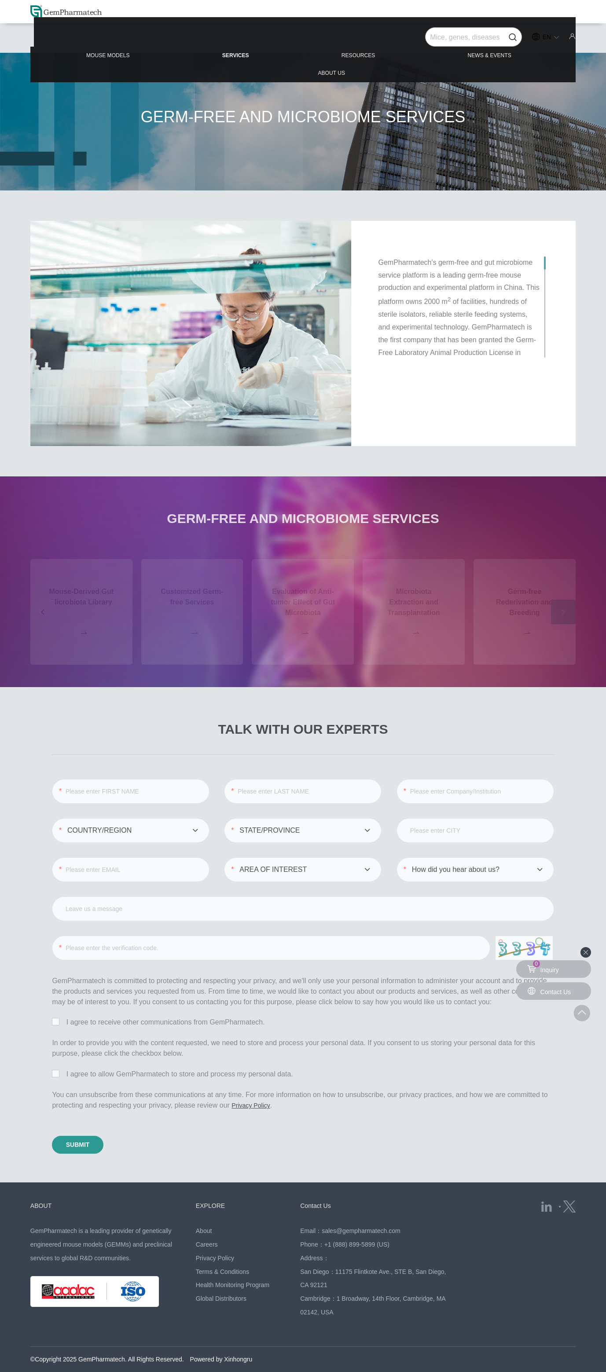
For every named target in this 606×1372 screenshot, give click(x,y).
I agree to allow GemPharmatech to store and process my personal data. (172, 1053)
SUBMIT (92, 1126)
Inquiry (544, 966)
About (204, 1212)
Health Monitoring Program (232, 1266)
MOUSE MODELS (81, 40)
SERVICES (195, 40)
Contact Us (317, 1187)
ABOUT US (536, 40)
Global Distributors (221, 1280)
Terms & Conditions (222, 1252)
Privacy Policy (253, 1084)
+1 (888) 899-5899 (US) (356, 1225)
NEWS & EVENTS (421, 40)
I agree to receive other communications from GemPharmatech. (158, 1001)
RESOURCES (302, 40)
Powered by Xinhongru (221, 1340)
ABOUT (42, 1187)
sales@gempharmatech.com (361, 1212)
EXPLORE (212, 1187)
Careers (207, 1225)
